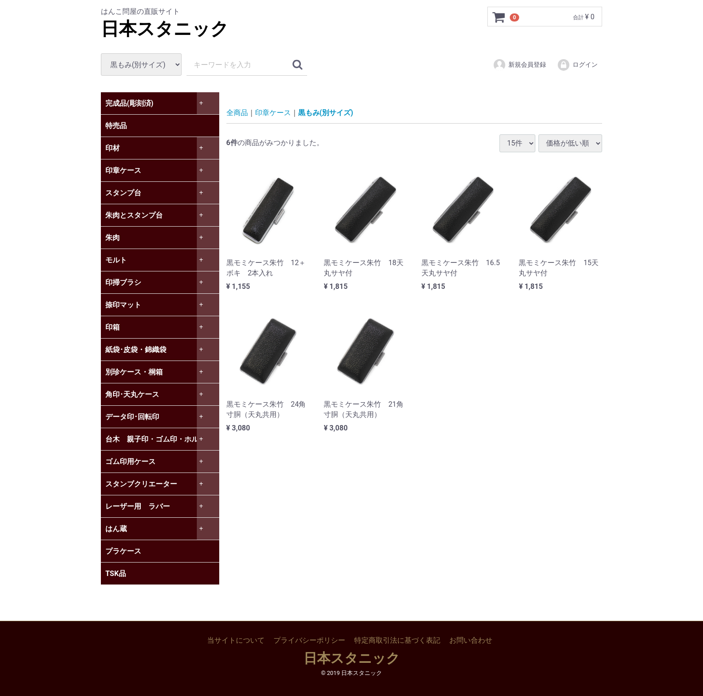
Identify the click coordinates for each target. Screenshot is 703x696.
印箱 (112, 327)
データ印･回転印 (132, 416)
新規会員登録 (519, 65)
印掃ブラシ (123, 282)
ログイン (577, 65)
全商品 (237, 112)
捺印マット (123, 305)
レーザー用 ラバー (137, 506)
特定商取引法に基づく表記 (397, 640)
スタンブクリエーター (141, 484)
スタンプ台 (123, 193)
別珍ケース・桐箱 (134, 372)
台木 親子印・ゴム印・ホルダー (159, 439)
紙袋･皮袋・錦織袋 (135, 349)
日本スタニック (165, 28)
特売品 (116, 125)
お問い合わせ (470, 640)
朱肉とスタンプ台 (134, 215)
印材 (112, 148)
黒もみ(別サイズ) (325, 112)
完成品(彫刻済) (129, 103)
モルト (116, 260)
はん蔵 (116, 528)
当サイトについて (236, 640)
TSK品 (115, 573)
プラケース (123, 551)
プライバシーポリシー (309, 640)
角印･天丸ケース (132, 394)
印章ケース (123, 170)
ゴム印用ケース (130, 461)
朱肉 (112, 237)
